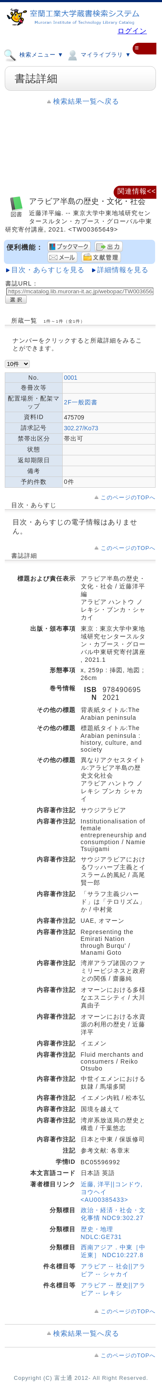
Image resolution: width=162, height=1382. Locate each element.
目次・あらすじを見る (48, 269)
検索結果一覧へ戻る (86, 101)
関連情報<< (137, 191)
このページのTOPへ (128, 497)
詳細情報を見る (123, 269)
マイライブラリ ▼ (98, 54)
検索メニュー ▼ (33, 54)
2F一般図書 (81, 402)
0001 (70, 377)
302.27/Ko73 (81, 428)
